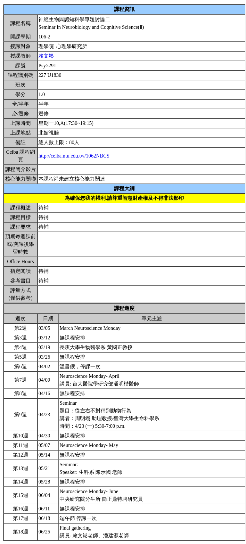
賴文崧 (46, 56)
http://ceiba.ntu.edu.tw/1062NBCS (74, 155)
